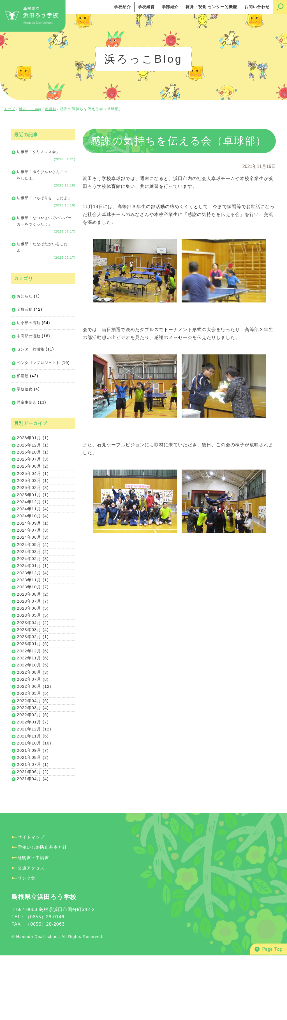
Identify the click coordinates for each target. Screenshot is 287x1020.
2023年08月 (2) (34, 632)
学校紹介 (122, 6)
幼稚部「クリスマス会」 (40, 152)
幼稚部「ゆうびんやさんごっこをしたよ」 (44, 177)
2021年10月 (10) (35, 801)
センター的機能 (31, 365)
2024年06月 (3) (34, 568)
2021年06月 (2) (34, 833)
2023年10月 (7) (34, 625)
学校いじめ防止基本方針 (44, 911)
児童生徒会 (27, 420)
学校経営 (146, 6)
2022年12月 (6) (34, 697)
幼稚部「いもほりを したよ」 (42, 205)
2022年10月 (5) (34, 713)
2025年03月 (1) (34, 504)
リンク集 (27, 941)
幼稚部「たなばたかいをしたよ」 (44, 261)
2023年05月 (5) (34, 657)
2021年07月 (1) (34, 825)
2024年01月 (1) (34, 600)
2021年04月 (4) (34, 841)
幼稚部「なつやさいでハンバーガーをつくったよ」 (44, 233)
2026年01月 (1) (34, 456)
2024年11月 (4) (34, 536)
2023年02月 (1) (34, 681)
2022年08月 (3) (34, 721)
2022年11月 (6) (34, 705)
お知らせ (25, 310)
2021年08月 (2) (34, 817)
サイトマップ (32, 900)
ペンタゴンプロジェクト (40, 379)
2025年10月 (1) (34, 472)
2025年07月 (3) (34, 480)
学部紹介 (170, 6)
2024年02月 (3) (34, 592)
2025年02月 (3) (34, 512)
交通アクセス (32, 931)
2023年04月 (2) (34, 665)
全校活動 (25, 324)
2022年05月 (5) (34, 745)
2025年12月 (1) (34, 464)
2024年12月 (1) (34, 528)
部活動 (23, 392)
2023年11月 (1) (34, 616)
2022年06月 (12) (35, 737)
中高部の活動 (29, 351)
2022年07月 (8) (34, 729)
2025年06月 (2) (34, 488)
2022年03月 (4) (34, 761)
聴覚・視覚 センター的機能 (211, 6)
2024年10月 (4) (34, 544)
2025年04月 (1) (34, 496)
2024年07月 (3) (34, 560)
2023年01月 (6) (34, 689)
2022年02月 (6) (34, 769)
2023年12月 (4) (34, 609)
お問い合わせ (257, 6)
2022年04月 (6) (34, 753)
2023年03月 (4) (34, 673)
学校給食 (25, 406)
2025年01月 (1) (34, 520)
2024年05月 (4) (34, 576)
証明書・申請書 (34, 921)
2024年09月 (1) (34, 552)
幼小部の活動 (29, 338)
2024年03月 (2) (34, 584)
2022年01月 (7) (34, 777)
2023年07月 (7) (34, 641)
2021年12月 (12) (35, 785)
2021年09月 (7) (34, 809)
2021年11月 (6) (34, 793)
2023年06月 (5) (34, 648)
